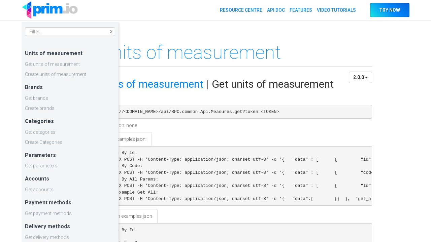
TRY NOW (389, 10)
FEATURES (300, 10)
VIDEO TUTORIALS (336, 10)
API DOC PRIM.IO (50, 10)
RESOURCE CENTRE (241, 10)
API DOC (276, 10)
